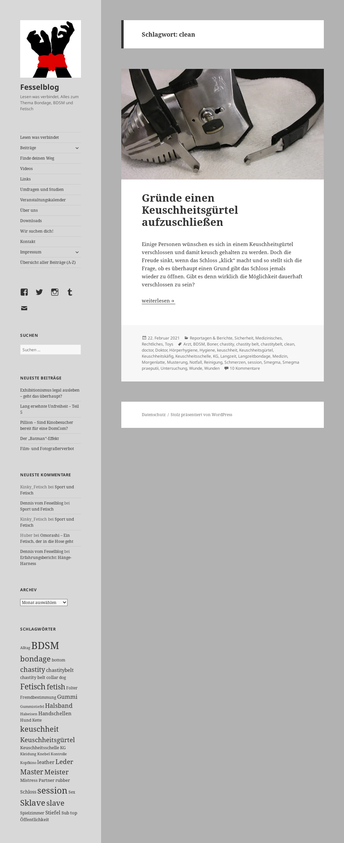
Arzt (187, 344)
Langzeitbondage (254, 356)
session (255, 362)
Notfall (195, 362)
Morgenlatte (153, 362)
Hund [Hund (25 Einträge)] (25, 720)
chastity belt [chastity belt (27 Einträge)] (32, 677)
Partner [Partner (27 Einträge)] (46, 780)
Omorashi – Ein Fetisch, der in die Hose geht (46, 538)
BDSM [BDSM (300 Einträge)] (45, 645)
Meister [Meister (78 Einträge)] (56, 771)
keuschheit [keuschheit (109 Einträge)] (39, 729)
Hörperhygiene (183, 350)
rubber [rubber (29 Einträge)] (62, 780)
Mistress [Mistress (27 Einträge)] (29, 780)
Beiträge (28, 148)
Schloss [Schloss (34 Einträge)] (28, 792)
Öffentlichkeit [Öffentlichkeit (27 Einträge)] (34, 819)
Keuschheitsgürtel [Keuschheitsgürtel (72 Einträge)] (47, 739)
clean (289, 344)
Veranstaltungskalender (43, 200)
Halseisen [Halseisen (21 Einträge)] (28, 713)
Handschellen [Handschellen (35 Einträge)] (55, 713)
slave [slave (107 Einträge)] (55, 803)
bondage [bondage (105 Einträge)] (35, 658)
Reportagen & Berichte (211, 338)
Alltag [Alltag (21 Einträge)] (25, 647)
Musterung (177, 362)
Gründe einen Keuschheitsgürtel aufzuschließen (190, 210)
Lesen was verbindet (39, 137)
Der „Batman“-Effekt (39, 438)
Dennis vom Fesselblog (41, 503)
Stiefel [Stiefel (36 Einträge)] (52, 812)
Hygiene (207, 350)
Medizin (279, 356)
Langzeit (228, 356)
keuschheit (227, 350)
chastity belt (247, 344)
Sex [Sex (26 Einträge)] (72, 792)
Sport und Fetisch (37, 509)
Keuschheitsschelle (193, 356)
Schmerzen (235, 362)
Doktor (161, 350)
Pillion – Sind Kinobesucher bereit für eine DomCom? (46, 425)
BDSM (199, 344)
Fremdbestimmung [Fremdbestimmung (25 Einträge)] (38, 697)
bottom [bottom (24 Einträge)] (58, 660)
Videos (26, 168)
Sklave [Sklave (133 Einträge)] (32, 802)
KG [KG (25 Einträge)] (63, 748)
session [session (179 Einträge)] (52, 790)
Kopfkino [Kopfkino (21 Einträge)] (28, 762)
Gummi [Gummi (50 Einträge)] (67, 696)
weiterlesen (158, 300)
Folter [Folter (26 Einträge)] (72, 688)
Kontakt (27, 241)
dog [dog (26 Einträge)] (62, 677)
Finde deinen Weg (37, 158)
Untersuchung (174, 368)
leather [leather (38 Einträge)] (45, 762)
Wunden (212, 368)
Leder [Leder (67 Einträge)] (64, 761)
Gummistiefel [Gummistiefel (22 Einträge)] (32, 706)
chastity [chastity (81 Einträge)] (32, 669)
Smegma (272, 362)
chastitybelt (271, 344)
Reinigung (213, 362)
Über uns (29, 210)
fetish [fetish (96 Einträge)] (56, 686)
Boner (212, 344)
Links (25, 179)
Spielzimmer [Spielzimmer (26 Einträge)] (32, 813)
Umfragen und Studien (42, 189)
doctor (147, 350)
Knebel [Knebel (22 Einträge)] (43, 753)
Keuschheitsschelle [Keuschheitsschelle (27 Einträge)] (39, 748)
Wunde (195, 368)
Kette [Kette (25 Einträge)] (37, 720)
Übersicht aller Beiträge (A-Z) (48, 262)
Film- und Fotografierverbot (47, 448)
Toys (169, 344)
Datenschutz (154, 414)
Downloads (31, 221)
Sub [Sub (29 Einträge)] (65, 813)
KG (215, 356)
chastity (227, 344)
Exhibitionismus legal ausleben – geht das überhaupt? (50, 393)
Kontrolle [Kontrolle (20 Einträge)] (59, 754)
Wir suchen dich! (36, 231)
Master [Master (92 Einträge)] (31, 771)
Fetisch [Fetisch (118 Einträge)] (33, 686)
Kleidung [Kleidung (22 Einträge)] (28, 753)
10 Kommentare (245, 368)
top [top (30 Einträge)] (73, 813)
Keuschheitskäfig (157, 356)
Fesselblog (39, 87)
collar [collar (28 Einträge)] (52, 677)
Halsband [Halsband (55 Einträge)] (59, 705)
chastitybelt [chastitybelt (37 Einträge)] (60, 670)
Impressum (30, 252)
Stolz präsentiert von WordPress (201, 414)
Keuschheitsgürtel (256, 350)
